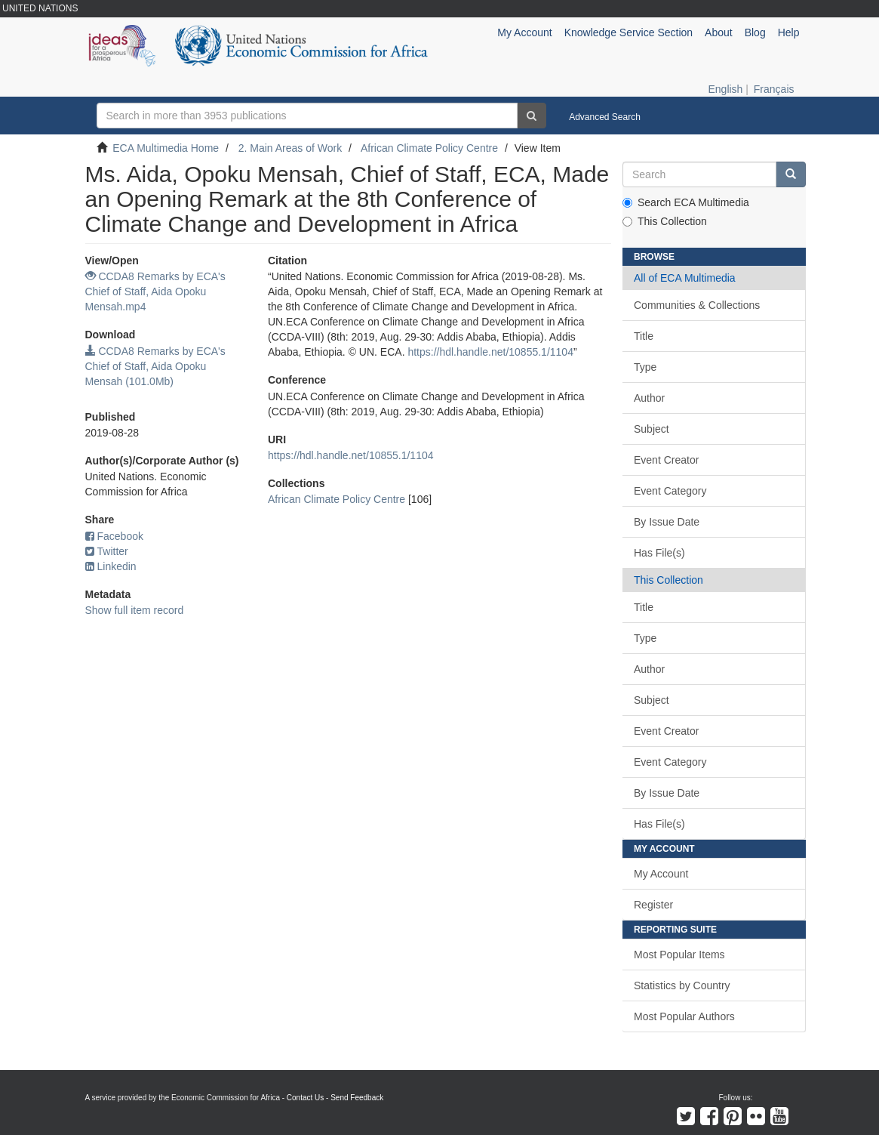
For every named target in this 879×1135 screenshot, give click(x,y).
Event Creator (666, 460)
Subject (651, 429)
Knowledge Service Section (628, 32)
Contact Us (305, 1097)
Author (649, 398)
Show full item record (134, 610)
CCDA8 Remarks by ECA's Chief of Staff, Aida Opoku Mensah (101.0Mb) (155, 366)
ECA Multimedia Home (165, 148)
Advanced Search (605, 117)
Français (774, 89)
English (725, 89)
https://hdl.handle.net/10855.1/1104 (490, 352)
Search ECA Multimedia (685, 202)
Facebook (114, 536)
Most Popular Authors (684, 1016)
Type (645, 367)
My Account (661, 874)
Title (643, 336)
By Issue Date (666, 522)
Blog (755, 32)
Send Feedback (356, 1097)
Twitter (106, 551)
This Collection (664, 221)
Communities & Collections (697, 305)
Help (789, 32)
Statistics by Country (682, 985)
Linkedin (111, 566)
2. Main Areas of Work (290, 148)
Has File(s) (659, 553)
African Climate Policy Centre (429, 148)
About (719, 32)
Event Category (670, 491)
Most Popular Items (679, 954)
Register (653, 905)
